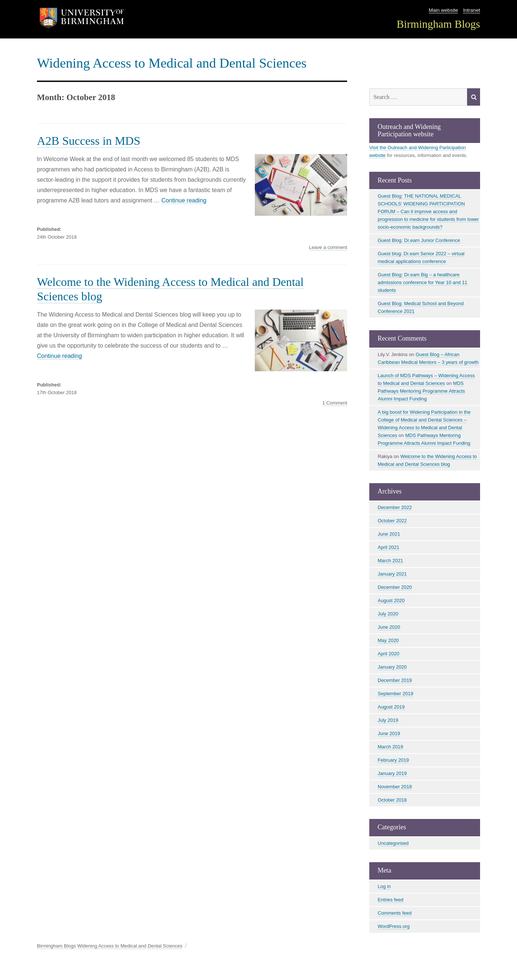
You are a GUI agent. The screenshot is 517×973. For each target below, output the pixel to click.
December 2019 (395, 680)
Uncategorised (393, 843)
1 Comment (334, 403)
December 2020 (395, 587)
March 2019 (390, 747)
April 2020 (389, 653)
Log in (384, 886)
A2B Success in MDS (88, 140)
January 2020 (392, 667)
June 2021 (389, 534)
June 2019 (389, 733)
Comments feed (395, 913)
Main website (443, 10)
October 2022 (392, 520)
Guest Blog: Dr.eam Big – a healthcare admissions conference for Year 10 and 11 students (423, 282)
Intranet (471, 10)
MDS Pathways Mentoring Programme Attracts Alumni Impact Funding (421, 391)
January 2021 (392, 574)
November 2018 (395, 786)
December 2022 (395, 507)
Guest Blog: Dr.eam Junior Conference (419, 240)
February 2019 (393, 760)
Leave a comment (328, 247)
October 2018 (392, 800)
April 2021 (389, 547)
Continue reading (183, 200)
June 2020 (389, 627)
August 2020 (391, 600)
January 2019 (392, 773)
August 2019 (391, 707)
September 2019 (395, 693)
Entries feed (390, 899)
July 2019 (388, 720)
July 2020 (388, 614)
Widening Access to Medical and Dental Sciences (172, 63)
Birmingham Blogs (438, 24)
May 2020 (388, 640)
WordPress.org (394, 926)
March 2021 (390, 560)
